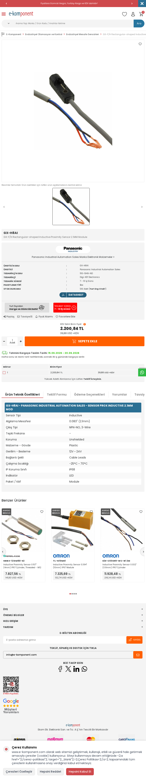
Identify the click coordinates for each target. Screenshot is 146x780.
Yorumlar (119, 394)
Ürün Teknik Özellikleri (22, 394)
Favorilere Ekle (65, 316)
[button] (6, 3)
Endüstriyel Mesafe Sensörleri (82, 34)
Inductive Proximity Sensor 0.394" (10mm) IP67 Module (70, 566)
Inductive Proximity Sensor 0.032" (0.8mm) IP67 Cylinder (119, 566)
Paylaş (9, 316)
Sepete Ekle (84, 341)
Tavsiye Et (24, 316)
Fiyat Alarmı (44, 316)
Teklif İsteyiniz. (92, 378)
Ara (139, 23)
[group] (73, 111)
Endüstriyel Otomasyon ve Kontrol (43, 34)
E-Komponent (11, 34)
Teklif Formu (57, 394)
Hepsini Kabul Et (80, 772)
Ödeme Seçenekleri (89, 394)
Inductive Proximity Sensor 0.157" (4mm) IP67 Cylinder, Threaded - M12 (22, 566)
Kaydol (134, 639)
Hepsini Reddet (50, 772)
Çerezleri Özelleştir (19, 772)
